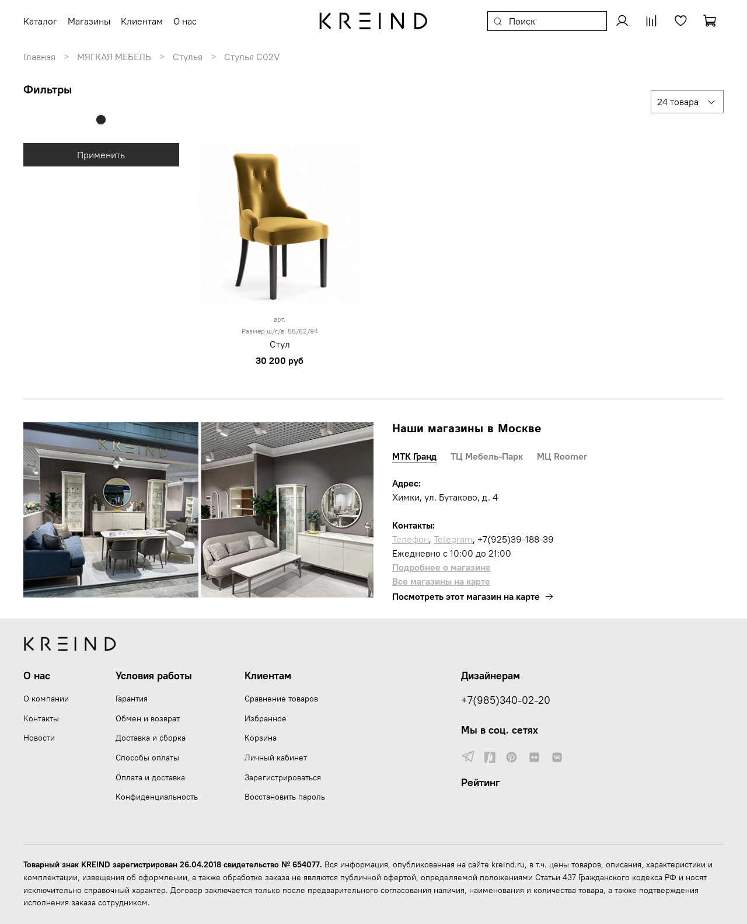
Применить (101, 155)
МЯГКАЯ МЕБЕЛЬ (114, 56)
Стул (280, 344)
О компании (46, 698)
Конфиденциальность (157, 796)
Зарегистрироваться (283, 777)
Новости (39, 737)
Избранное (266, 718)
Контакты (41, 718)
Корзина (261, 737)
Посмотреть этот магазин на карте (473, 596)
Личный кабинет (276, 757)
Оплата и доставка (150, 777)
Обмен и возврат (148, 718)
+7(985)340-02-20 (505, 700)
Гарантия (132, 698)
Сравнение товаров (281, 698)
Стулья (188, 56)
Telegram (453, 539)
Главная (39, 56)
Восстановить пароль (285, 796)
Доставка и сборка (151, 737)
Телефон (410, 539)
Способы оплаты (147, 757)
